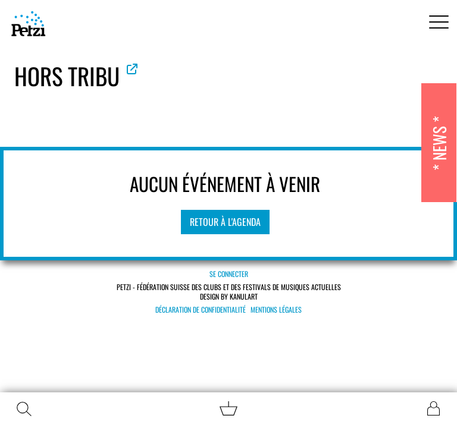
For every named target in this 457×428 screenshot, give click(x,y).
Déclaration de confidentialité (200, 309)
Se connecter (228, 274)
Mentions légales (276, 309)
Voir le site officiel (132, 69)
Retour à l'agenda (225, 222)
